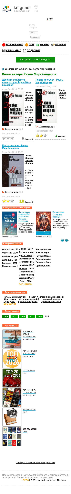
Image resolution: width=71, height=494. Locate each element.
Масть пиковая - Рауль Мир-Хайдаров (15, 146)
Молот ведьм (58, 212)
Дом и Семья (25, 255)
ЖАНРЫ (44, 44)
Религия (23, 268)
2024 (23, 316)
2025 (14, 316)
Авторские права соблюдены (35, 59)
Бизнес (22, 249)
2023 (31, 316)
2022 (40, 316)
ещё (47, 316)
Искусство (24, 262)
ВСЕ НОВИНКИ (14, 44)
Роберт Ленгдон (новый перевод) (46, 297)
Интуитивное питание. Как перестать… (24, 214)
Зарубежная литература (31, 259)
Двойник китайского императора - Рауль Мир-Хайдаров (16, 82)
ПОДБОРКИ (33, 50)
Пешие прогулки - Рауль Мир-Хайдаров (49, 81)
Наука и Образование (47, 256)
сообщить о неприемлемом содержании (35, 462)
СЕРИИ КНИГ (13, 50)
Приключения (9, 266)
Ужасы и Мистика (28, 278)
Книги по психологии (47, 249)
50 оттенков (10, 299)
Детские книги (26, 252)
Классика (24, 265)
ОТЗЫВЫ (60, 44)
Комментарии (11, 129)
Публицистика (43, 265)
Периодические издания (48, 259)
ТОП (31, 44)
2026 (6, 316)
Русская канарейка (28, 301)
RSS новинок (37, 480)
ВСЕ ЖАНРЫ (25, 284)
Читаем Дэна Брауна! (15, 297)
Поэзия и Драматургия (47, 262)
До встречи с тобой (29, 299)
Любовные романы (12, 256)
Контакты (50, 480)
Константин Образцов (57, 216)
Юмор (22, 281)
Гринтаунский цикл (51, 301)
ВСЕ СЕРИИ (10, 304)
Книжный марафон (52, 299)
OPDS (26, 480)
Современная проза (29, 272)
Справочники (26, 275)
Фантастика (8, 249)
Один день (9, 301)
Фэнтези (6, 253)
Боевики (6, 263)
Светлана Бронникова (23, 220)
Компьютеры (42, 252)
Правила (61, 480)
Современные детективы (32, 96)
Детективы (31, 100)
